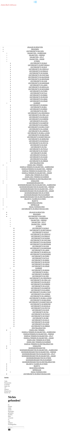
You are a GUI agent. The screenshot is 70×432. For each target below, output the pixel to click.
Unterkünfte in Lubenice (39, 131)
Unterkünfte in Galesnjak (38, 77)
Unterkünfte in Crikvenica (38, 113)
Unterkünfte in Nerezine (39, 139)
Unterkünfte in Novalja (38, 141)
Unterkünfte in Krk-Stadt (38, 127)
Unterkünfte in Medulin (39, 87)
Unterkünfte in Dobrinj (38, 119)
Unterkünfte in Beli (39, 107)
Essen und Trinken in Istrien (36, 175)
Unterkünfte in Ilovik (39, 121)
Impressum (35, 205)
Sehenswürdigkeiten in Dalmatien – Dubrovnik (37, 185)
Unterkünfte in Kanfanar (38, 83)
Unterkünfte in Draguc (38, 71)
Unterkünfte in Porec (39, 91)
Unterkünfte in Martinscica (38, 137)
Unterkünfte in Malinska (38, 135)
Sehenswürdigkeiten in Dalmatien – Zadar (37, 191)
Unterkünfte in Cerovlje (39, 69)
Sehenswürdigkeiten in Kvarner (37, 195)
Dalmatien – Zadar (36, 59)
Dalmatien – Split (37, 57)
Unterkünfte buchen (35, 51)
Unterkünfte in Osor (38, 145)
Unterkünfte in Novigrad (38, 89)
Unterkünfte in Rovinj (39, 97)
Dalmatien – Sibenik (37, 55)
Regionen (35, 49)
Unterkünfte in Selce (38, 155)
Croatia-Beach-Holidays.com (8, 5)
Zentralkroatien (37, 163)
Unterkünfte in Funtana (39, 75)
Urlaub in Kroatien (35, 47)
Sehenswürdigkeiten (35, 183)
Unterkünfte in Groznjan (38, 79)
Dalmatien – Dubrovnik (36, 53)
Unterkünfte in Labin (38, 85)
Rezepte (35, 201)
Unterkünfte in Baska (38, 105)
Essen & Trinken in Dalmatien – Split (36, 171)
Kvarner (37, 103)
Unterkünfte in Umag (38, 99)
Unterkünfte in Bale (38, 63)
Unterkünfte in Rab (39, 153)
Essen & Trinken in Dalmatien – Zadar (37, 173)
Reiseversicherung (35, 203)
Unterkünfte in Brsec (38, 109)
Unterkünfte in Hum (38, 81)
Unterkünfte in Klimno (38, 125)
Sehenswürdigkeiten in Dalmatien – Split (36, 189)
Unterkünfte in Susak (38, 157)
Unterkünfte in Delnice (38, 117)
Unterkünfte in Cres (38, 111)
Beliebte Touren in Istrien (35, 199)
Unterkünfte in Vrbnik (38, 161)
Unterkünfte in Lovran (38, 129)
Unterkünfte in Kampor (38, 123)
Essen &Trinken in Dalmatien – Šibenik (37, 169)
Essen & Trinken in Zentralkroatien (36, 179)
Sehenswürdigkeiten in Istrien (37, 193)
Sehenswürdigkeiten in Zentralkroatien (36, 197)
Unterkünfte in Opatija (38, 143)
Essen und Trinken (35, 165)
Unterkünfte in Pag (39, 147)
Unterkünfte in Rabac (39, 95)
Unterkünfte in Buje (38, 67)
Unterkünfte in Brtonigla (38, 65)
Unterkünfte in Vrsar (38, 101)
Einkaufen (35, 181)
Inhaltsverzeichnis (37, 207)
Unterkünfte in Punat (39, 151)
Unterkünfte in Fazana (38, 73)
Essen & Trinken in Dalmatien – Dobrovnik (37, 167)
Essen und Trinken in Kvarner (37, 177)
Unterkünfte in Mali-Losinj (39, 133)
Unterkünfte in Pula (38, 93)
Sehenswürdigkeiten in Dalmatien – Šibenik (36, 187)
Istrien (37, 61)
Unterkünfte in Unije (38, 159)
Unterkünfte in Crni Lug (39, 115)
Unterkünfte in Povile (39, 149)
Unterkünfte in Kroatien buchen (35, 209)
